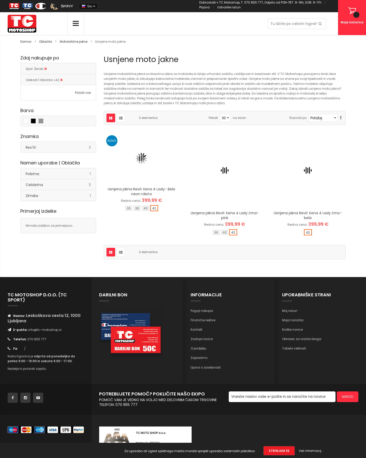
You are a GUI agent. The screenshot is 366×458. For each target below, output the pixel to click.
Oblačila (46, 41)
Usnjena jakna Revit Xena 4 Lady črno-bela (308, 215)
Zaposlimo (199, 358)
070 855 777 (36, 339)
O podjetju (198, 348)
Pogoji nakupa (202, 311)
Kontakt (196, 329)
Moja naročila (292, 320)
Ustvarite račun (229, 7)
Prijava (204, 7)
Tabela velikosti (294, 348)
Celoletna (61, 184)
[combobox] (297, 23)
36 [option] (129, 208)
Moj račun (289, 311)
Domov (26, 41)
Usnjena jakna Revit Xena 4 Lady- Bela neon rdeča (141, 191)
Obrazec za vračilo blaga (301, 339)
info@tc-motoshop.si (45, 330)
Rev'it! (61, 147)
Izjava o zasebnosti (206, 367)
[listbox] (141, 209)
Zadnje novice (202, 339)
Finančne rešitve (203, 320)
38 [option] (137, 208)
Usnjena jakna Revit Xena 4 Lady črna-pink (225, 215)
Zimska (61, 195)
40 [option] (146, 208)
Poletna (61, 173)
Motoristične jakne (74, 41)
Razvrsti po (298, 118)
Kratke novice (292, 329)
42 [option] (154, 208)
